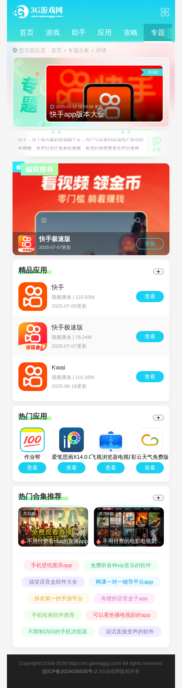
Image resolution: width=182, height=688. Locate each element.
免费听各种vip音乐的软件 (121, 565)
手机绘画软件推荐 (53, 615)
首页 (27, 32)
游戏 (53, 32)
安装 (150, 244)
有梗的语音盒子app (124, 598)
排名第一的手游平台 (58, 598)
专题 (158, 32)
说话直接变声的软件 (130, 631)
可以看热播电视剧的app (121, 615)
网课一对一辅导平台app (124, 582)
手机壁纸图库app (51, 565)
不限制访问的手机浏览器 (57, 631)
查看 (150, 296)
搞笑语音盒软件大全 (53, 582)
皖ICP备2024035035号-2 (69, 671)
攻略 (131, 32)
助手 (79, 32)
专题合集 (78, 50)
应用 (105, 32)
